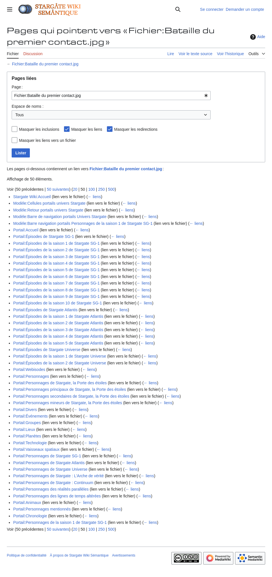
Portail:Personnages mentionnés (41, 509)
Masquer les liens (86, 129)
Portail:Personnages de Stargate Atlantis (48, 462)
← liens (94, 196)
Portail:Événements (30, 416)
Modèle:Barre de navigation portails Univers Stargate (59, 216)
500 (111, 189)
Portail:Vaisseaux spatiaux (36, 449)
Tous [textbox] (19, 115)
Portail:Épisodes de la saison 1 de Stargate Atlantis (58, 316)
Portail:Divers (25, 409)
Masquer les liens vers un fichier (47, 140)
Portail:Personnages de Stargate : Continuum (53, 482)
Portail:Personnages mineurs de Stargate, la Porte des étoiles (67, 402)
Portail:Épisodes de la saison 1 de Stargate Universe (59, 356)
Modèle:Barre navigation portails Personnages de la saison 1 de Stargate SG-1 (82, 223)
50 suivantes (58, 189)
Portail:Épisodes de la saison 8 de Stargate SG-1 (56, 290)
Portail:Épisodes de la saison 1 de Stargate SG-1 (56, 243)
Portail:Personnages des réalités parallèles (50, 489)
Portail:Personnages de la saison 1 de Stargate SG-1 (60, 522)
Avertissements (123, 555)
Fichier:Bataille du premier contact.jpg (45, 64)
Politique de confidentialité (26, 555)
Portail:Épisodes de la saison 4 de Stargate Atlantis (58, 336)
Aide (257, 37)
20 (75, 189)
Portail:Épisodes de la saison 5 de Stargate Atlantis (58, 343)
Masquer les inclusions (39, 129)
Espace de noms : (27, 106)
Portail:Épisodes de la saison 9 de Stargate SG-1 (56, 296)
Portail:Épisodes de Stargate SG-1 (43, 236)
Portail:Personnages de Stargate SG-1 (47, 456)
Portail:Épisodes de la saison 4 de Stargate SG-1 (56, 263)
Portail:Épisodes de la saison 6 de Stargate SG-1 (56, 276)
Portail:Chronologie (30, 516)
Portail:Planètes (27, 436)
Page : (17, 87)
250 (101, 189)
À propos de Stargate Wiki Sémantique (79, 555)
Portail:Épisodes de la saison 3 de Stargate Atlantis (58, 329)
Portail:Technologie (30, 443)
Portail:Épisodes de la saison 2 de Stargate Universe (59, 363)
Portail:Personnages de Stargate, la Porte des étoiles (60, 383)
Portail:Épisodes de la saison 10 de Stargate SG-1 (57, 303)
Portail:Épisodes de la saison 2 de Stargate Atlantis (58, 323)
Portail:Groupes (27, 422)
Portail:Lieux (24, 429)
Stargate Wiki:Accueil (32, 196)
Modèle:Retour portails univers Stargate (48, 210)
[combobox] (111, 95)
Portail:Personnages (31, 376)
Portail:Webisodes (29, 369)
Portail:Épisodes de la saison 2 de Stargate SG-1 (56, 250)
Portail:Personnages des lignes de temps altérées (57, 496)
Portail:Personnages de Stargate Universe (50, 469)
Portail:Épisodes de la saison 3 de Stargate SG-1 (56, 256)
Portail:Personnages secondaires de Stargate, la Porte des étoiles (71, 396)
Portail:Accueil (25, 230)
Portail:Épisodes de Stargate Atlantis (45, 310)
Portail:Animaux (27, 502)
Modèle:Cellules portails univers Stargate (49, 203)
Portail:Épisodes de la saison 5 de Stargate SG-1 (56, 269)
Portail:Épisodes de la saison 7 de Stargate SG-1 (56, 283)
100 (91, 189)
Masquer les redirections (136, 129)
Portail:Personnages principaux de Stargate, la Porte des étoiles (69, 389)
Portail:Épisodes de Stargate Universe (46, 349)
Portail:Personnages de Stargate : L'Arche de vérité (58, 476)
